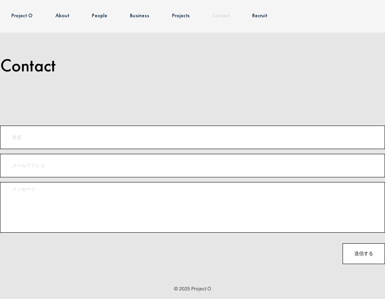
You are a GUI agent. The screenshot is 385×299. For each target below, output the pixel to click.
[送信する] (364, 253)
